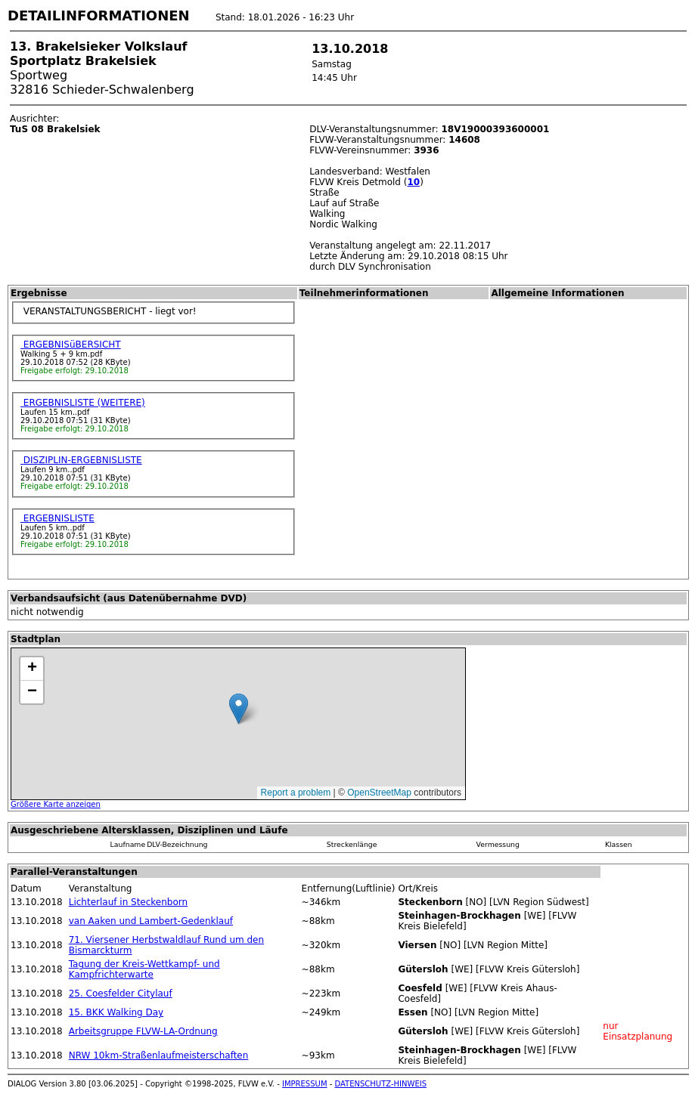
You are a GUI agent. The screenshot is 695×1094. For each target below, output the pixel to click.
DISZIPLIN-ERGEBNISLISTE (81, 460)
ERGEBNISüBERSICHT (70, 344)
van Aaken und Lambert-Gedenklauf (151, 921)
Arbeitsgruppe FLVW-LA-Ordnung (143, 1031)
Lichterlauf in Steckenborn (128, 902)
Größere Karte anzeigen (56, 804)
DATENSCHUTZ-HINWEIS (381, 1084)
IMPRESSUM (304, 1084)
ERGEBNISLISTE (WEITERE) (82, 402)
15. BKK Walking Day (116, 1012)
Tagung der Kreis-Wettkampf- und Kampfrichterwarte (144, 969)
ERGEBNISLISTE (57, 518)
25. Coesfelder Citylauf (120, 993)
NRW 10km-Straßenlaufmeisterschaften (159, 1055)
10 (413, 182)
